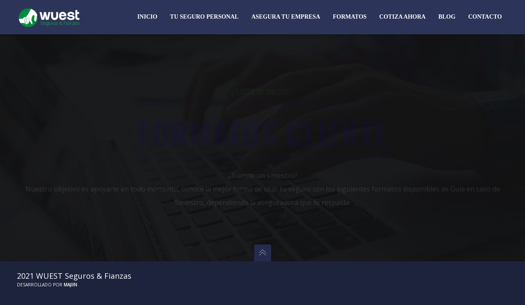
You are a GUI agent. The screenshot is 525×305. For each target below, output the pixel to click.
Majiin (70, 285)
